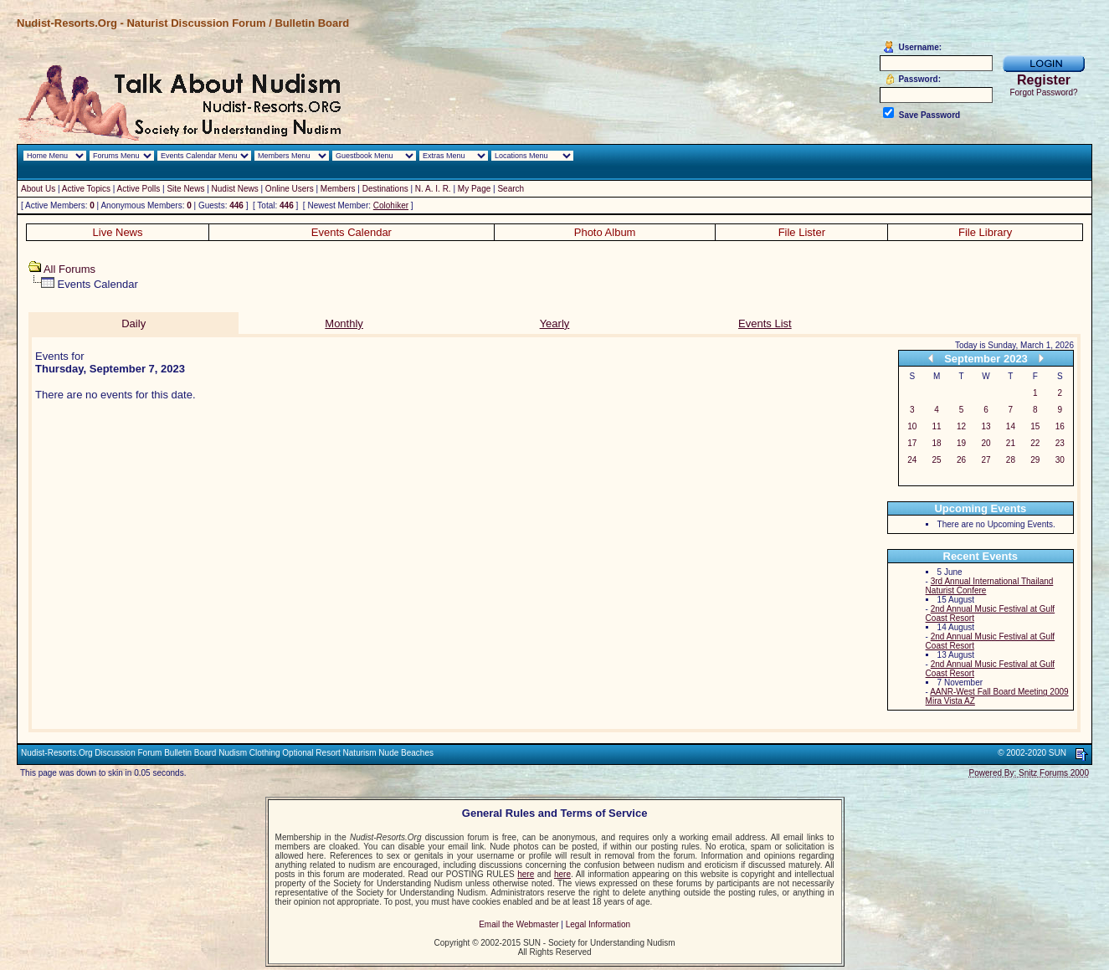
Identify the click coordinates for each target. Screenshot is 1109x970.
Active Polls (139, 188)
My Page (474, 188)
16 (1060, 426)
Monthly (344, 323)
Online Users (289, 188)
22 (1035, 443)
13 (985, 426)
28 (1010, 459)
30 (1060, 459)
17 (911, 443)
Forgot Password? (1043, 92)
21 (1010, 443)
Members (338, 188)
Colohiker (390, 205)
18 (937, 443)
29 (1035, 459)
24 (911, 459)
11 (937, 426)
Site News (185, 188)
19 (961, 443)
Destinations (385, 188)
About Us (38, 188)
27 (985, 459)
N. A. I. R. (433, 188)
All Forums (69, 269)
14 (1010, 426)
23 (1060, 443)
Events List (765, 323)
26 (961, 459)
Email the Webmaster (518, 924)
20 (985, 443)
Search (510, 188)
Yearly (555, 323)
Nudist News (235, 188)
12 (961, 426)
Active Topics (86, 188)
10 (911, 426)
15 (1035, 426)
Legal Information (598, 924)
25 (937, 459)
